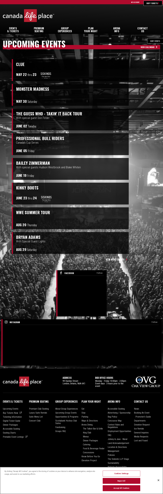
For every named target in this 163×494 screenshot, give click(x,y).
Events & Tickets (12, 401)
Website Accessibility (117, 467)
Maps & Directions (90, 420)
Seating (38, 29)
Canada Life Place (28, 15)
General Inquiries (141, 432)
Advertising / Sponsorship (119, 413)
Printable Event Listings (13, 437)
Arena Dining (87, 424)
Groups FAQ (60, 431)
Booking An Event (141, 413)
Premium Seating (39, 401)
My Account (135, 2)
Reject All (121, 482)
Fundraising (60, 427)
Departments (140, 420)
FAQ (109, 435)
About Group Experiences (66, 409)
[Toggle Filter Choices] (139, 41)
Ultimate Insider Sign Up (138, 15)
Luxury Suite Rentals (38, 413)
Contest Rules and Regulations (116, 426)
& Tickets (13, 29)
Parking (85, 417)
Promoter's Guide (143, 417)
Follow (99, 273)
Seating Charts (9, 433)
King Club (87, 432)
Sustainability (113, 463)
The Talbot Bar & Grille (93, 428)
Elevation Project (89, 460)
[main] (81, 203)
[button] (158, 28)
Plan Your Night (91, 401)
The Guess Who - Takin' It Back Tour (53, 113)
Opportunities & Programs (66, 417)
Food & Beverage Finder (94, 448)
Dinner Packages (10, 425)
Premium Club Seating (39, 409)
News (136, 409)
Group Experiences (66, 401)
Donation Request (142, 424)
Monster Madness (34, 88)
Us (142, 29)
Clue (20, 64)
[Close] (158, 481)
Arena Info (114, 401)
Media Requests (141, 436)
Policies (111, 455)
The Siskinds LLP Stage (118, 459)
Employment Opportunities (119, 431)
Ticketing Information (12, 417)
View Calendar (147, 47)
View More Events (115, 259)
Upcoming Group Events (66, 413)
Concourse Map (115, 420)
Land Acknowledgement (118, 443)
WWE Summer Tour (35, 212)
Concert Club (35, 420)
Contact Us (141, 401)
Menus (86, 436)
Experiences (65, 29)
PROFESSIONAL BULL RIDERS (43, 138)
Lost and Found (141, 440)
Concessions (88, 452)
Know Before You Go (91, 456)
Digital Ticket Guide (11, 421)
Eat (83, 409)
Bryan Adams (30, 237)
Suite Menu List (36, 417)
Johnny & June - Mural (117, 439)
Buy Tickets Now (10, 413)
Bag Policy (112, 417)
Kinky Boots (29, 187)
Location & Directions (117, 447)
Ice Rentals (139, 428)
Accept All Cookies (121, 489)
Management (113, 451)
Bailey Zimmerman (34, 162)
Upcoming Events (10, 409)
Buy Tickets (152, 3)
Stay (83, 413)
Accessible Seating (11, 429)
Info (116, 29)
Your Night (90, 29)
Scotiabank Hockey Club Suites (66, 422)
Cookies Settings (121, 474)
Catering (86, 444)
